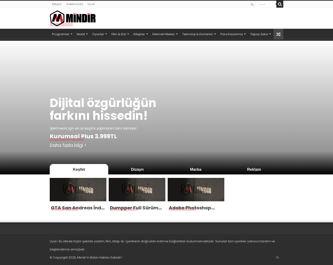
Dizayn (137, 169)
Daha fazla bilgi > (68, 145)
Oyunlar (98, 34)
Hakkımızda (74, 4)
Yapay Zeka (259, 34)
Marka (195, 169)
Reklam (254, 169)
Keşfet (79, 169)
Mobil (81, 34)
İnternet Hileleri (163, 34)
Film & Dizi (118, 34)
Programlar (60, 34)
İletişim (57, 4)
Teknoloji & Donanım (197, 34)
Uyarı (91, 4)
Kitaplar (139, 34)
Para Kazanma (231, 34)
